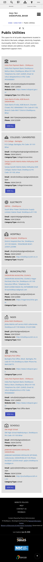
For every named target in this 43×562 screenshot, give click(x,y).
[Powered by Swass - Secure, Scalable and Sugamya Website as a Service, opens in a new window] (21, 539)
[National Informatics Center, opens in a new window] (21, 548)
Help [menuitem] (21, 505)
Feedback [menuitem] (21, 512)
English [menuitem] (38, 2)
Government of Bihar (31, 6)
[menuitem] (4, 2)
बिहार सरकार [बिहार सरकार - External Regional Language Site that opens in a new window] (11, 6)
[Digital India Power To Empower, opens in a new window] (22, 557)
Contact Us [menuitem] (21, 509)
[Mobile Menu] (39, 14)
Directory (18, 23)
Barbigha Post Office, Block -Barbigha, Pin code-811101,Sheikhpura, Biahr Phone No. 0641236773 (21, 362)
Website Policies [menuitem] (21, 502)
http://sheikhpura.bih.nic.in (27, 257)
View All (10, 126)
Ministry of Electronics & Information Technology (16, 525)
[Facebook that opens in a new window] (19, 28)
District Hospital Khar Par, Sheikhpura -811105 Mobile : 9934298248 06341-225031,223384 (19, 244)
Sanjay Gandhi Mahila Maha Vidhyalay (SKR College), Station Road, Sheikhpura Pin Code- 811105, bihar (21, 170)
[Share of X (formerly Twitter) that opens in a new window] (23, 28)
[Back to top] (37, 556)
